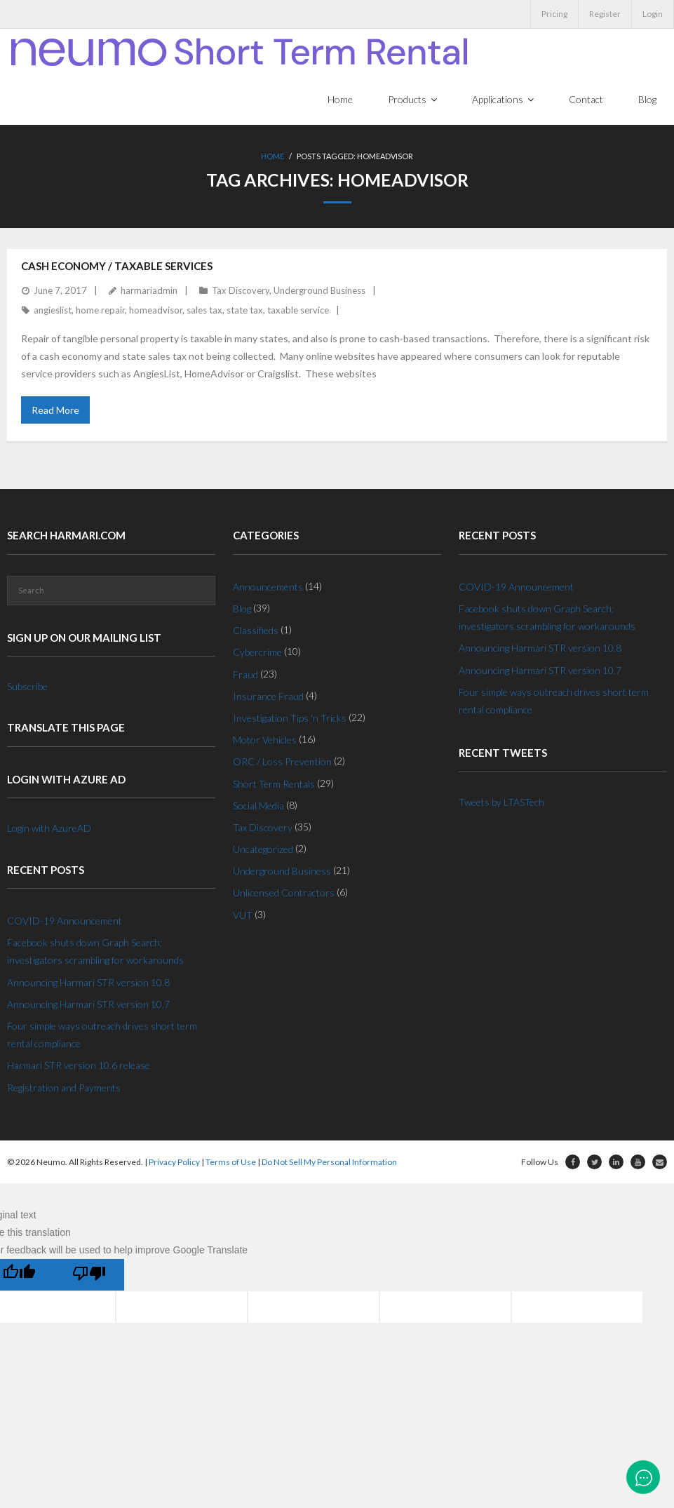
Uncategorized (263, 850)
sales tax (204, 310)
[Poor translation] (89, 1275)
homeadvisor (155, 310)
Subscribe (27, 687)
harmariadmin (149, 291)
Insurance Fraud (268, 697)
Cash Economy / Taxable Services (117, 266)
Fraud (245, 674)
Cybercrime (257, 653)
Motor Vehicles (265, 740)
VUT (242, 915)
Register (605, 13)
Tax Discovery (240, 291)
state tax (245, 310)
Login (652, 13)
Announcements (268, 587)
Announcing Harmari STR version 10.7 (88, 1005)
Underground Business (319, 291)
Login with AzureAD (49, 829)
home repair (100, 310)
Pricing (554, 13)
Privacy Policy (174, 1162)
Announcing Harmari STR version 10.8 (88, 982)
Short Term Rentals (274, 784)
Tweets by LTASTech (501, 802)
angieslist (53, 310)
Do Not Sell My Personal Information (329, 1162)
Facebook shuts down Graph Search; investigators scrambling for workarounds (95, 952)
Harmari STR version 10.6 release (78, 1066)
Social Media (258, 806)
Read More (55, 411)
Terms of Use (230, 1162)
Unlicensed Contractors (284, 893)
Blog (242, 609)
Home (272, 157)
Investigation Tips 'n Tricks (289, 719)
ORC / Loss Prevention (282, 762)
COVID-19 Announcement (64, 921)
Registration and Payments (64, 1087)
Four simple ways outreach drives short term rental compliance (102, 1035)
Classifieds (255, 631)
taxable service (298, 310)
